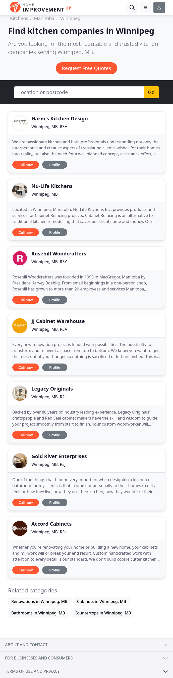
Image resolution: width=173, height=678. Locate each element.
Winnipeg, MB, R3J (48, 464)
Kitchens (19, 18)
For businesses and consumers (39, 658)
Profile (54, 164)
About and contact (26, 644)
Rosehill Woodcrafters (58, 253)
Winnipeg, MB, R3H (49, 126)
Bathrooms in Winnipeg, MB (38, 613)
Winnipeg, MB (44, 194)
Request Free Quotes (86, 68)
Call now (26, 164)
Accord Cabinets (51, 523)
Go (151, 92)
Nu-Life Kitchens (52, 186)
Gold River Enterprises (59, 456)
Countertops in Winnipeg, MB (103, 613)
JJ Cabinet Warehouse (58, 321)
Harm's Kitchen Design (59, 118)
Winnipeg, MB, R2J (48, 397)
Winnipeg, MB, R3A (49, 329)
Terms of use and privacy (32, 671)
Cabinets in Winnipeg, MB (101, 601)
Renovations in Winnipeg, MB (39, 601)
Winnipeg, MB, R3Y (49, 261)
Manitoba (44, 18)
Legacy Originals (52, 388)
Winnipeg (70, 18)
